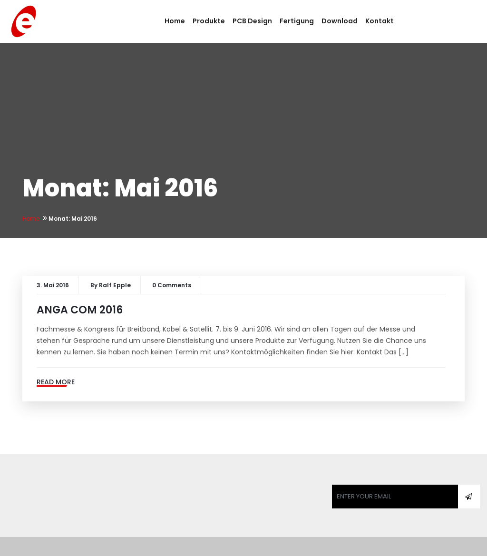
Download (339, 21)
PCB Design (252, 21)
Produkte (209, 21)
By (110, 285)
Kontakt (379, 21)
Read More (56, 382)
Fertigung (297, 21)
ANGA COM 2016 (80, 309)
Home (175, 21)
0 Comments (171, 285)
